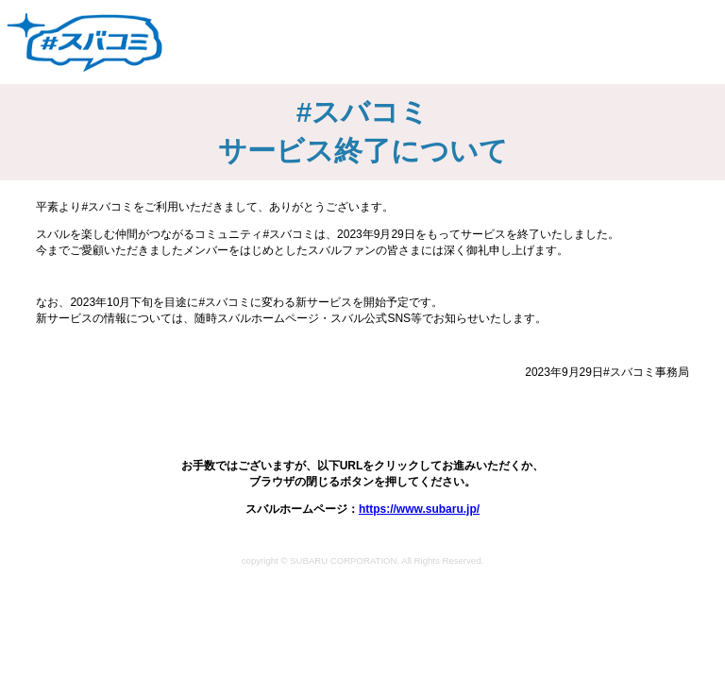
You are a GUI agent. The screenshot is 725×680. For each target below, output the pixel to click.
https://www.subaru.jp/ (419, 509)
